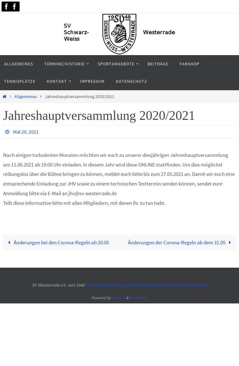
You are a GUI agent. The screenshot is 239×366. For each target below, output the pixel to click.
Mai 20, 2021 (26, 132)
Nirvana (118, 297)
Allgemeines (25, 96)
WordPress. (138, 297)
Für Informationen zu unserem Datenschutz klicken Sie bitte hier (146, 285)
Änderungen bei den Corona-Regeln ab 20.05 (57, 242)
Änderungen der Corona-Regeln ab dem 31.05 (181, 242)
